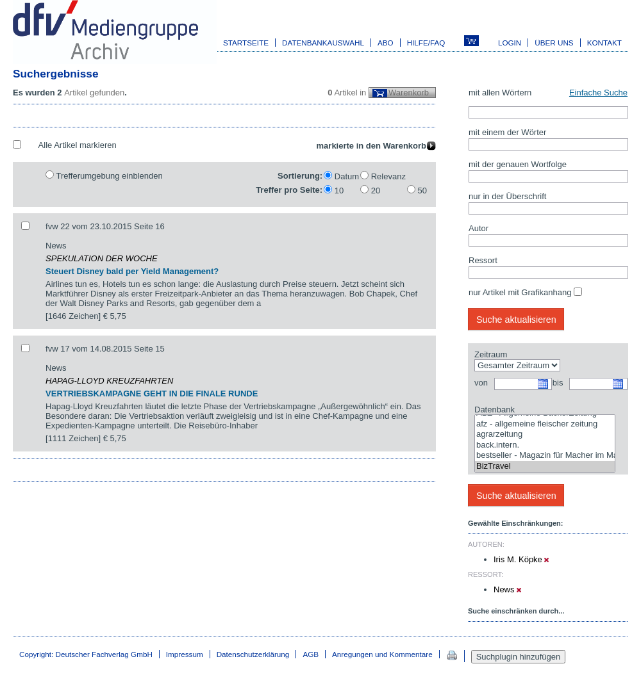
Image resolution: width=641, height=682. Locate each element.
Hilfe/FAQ (426, 42)
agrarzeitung (545, 434)
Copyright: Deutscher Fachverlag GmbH (86, 654)
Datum (347, 176)
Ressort (483, 260)
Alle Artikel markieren (77, 145)
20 (375, 190)
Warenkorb (408, 92)
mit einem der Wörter (507, 132)
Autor (478, 228)
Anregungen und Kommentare (382, 654)
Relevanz (388, 176)
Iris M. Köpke (521, 559)
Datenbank (494, 409)
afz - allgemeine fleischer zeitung (545, 424)
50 (422, 190)
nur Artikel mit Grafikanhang (520, 292)
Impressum (184, 654)
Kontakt (604, 42)
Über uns (554, 42)
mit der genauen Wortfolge (518, 164)
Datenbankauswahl (323, 42)
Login (509, 42)
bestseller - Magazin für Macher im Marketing (545, 455)
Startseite (246, 42)
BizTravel (545, 466)
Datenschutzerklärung (253, 654)
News (507, 589)
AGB (311, 654)
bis (558, 382)
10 (339, 190)
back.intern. (545, 445)
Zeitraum (490, 354)
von (481, 382)
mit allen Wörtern (500, 92)
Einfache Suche (598, 92)
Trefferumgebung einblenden (109, 176)
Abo (386, 42)
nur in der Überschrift (507, 196)
